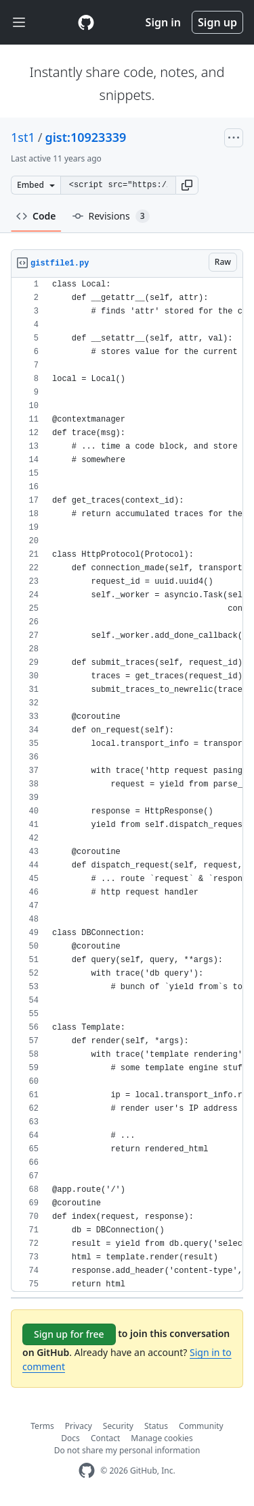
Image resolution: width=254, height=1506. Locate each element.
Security (118, 1426)
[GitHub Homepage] (87, 1470)
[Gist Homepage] (86, 22)
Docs (70, 1438)
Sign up (217, 22)
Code (36, 215)
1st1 (23, 137)
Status (156, 1426)
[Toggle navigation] (19, 22)
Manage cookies (161, 1438)
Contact (105, 1438)
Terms (42, 1426)
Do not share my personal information (127, 1450)
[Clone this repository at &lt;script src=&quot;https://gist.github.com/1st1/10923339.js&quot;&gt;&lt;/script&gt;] (117, 185)
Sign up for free (69, 1334)
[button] (186, 185)
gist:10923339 (85, 137)
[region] (127, 785)
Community (201, 1426)
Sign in (163, 22)
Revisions (111, 216)
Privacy (78, 1426)
